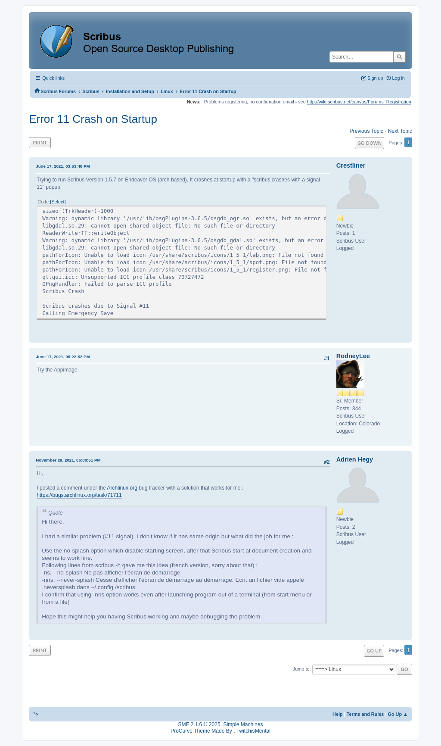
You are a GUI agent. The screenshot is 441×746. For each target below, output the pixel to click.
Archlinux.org (122, 488)
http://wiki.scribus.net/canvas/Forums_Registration (359, 101)
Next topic (400, 131)
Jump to (301, 668)
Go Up (374, 650)
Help (337, 714)
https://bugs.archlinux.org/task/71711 (79, 495)
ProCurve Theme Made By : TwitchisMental (220, 731)
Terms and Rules (365, 714)
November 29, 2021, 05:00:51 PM (68, 460)
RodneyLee (353, 356)
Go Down (369, 143)
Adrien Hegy (354, 459)
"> (35, 714)
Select (57, 201)
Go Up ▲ (397, 714)
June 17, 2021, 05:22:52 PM (63, 356)
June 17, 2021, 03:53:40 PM (63, 166)
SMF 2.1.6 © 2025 (199, 724)
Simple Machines (243, 724)
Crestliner (351, 165)
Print (40, 142)
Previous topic (366, 131)
